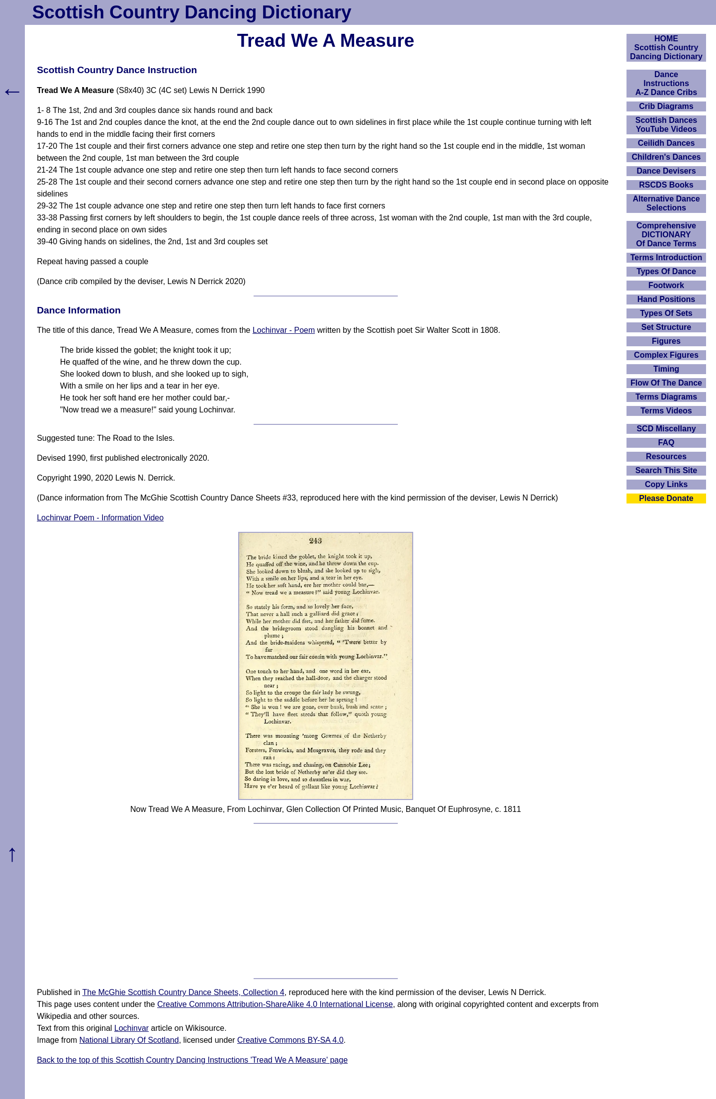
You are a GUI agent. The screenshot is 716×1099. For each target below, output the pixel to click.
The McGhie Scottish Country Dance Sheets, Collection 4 (183, 992)
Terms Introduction (666, 257)
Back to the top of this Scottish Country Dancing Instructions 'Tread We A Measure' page (192, 1060)
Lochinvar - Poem (284, 330)
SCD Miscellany (666, 428)
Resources (666, 456)
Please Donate (666, 498)
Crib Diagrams (666, 106)
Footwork (666, 285)
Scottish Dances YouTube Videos (666, 124)
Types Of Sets (666, 313)
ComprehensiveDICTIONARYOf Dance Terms (666, 234)
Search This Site (666, 470)
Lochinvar (131, 1028)
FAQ (666, 442)
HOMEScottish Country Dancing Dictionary (666, 47)
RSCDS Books (666, 185)
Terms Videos (666, 410)
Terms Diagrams (666, 397)
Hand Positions (666, 299)
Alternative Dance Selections (666, 203)
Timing (666, 369)
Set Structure (666, 327)
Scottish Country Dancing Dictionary (192, 12)
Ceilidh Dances (666, 143)
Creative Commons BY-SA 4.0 (290, 1040)
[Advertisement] (326, 901)
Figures (666, 341)
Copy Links (666, 484)
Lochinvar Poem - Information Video (100, 517)
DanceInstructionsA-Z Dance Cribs (666, 83)
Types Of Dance (666, 271)
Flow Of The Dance (666, 383)
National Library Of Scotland (129, 1040)
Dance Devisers (666, 171)
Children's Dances (666, 157)
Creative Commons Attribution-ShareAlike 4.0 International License (275, 1004)
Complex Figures (666, 355)
